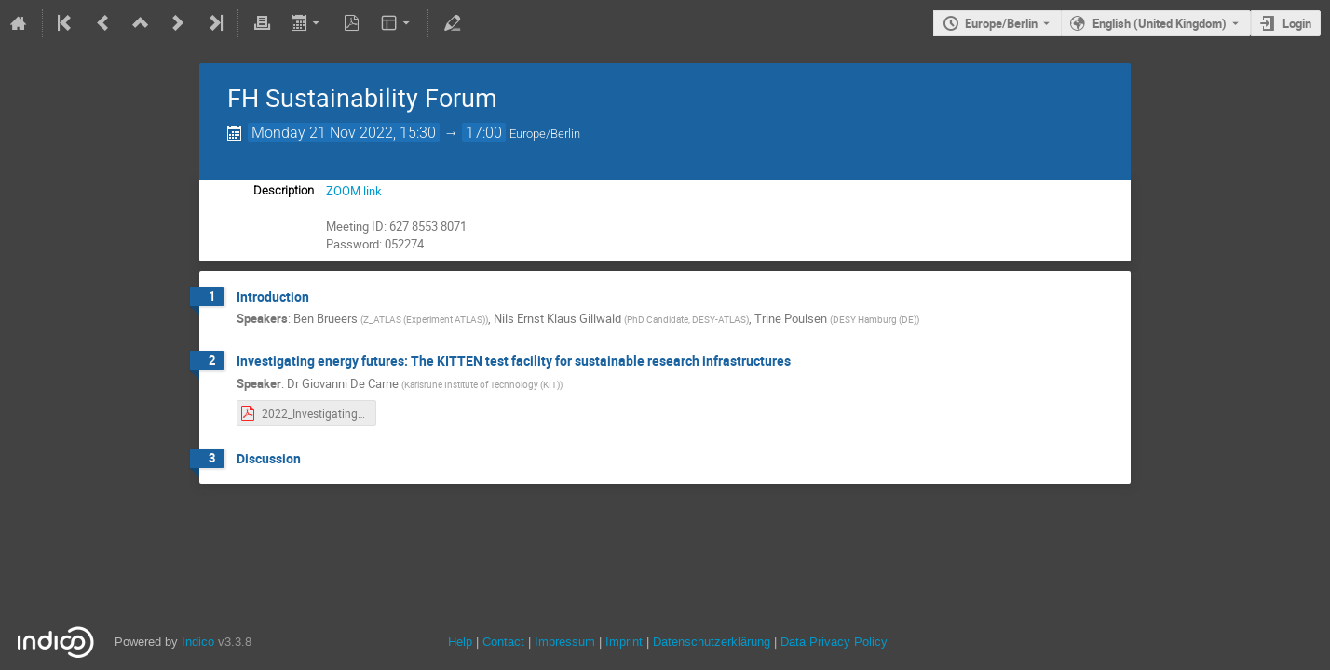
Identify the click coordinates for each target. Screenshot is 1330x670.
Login (1296, 23)
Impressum (563, 642)
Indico (198, 642)
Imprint (622, 642)
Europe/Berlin (1001, 23)
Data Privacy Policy (832, 642)
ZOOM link (354, 190)
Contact (503, 642)
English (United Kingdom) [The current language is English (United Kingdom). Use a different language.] (1159, 23)
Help (460, 642)
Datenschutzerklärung (709, 642)
